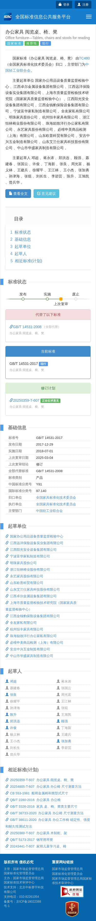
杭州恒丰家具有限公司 (24, 629)
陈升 (11, 714)
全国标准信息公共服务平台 (37, 16)
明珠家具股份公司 (21, 563)
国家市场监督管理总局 (67, 869)
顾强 (62, 721)
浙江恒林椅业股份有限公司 (27, 569)
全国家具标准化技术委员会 (56, 497)
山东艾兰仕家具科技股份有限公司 (32, 589)
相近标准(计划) (28, 261)
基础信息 (23, 239)
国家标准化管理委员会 (67, 874)
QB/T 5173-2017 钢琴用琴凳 (29, 840)
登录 (64, 4)
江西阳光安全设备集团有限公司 (31, 550)
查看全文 (18, 194)
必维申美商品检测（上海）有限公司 (34, 642)
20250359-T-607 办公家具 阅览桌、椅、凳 (39, 780)
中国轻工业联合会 (49, 511)
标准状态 (23, 232)
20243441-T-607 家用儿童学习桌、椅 (35, 846)
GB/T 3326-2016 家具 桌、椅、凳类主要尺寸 (41, 806)
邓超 (11, 681)
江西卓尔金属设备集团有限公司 (31, 596)
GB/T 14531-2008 (25, 327)
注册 (83, 4)
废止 (75, 294)
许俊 (11, 728)
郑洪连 (12, 721)
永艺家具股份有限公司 (24, 576)
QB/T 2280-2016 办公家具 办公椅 (33, 800)
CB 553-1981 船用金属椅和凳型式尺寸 (36, 793)
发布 (23, 294)
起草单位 (23, 246)
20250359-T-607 (24, 400)
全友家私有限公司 (21, 623)
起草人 (21, 254)
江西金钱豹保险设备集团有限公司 (32, 616)
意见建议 (46, 194)
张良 (11, 695)
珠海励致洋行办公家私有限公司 (31, 636)
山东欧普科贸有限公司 (24, 583)
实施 (47, 294)
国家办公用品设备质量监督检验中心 (34, 536)
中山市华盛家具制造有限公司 (29, 656)
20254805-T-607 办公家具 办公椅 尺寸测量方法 (43, 786)
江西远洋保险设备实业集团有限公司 (34, 543)
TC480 (84, 58)
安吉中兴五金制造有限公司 (27, 649)
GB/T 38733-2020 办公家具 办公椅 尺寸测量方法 (44, 813)
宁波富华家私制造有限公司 (27, 556)
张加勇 (64, 741)
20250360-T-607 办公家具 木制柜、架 (36, 833)
